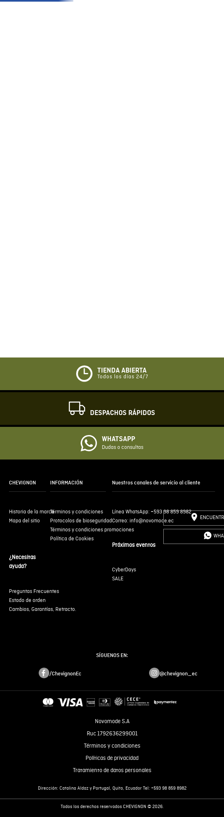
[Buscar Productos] (160, 227)
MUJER (151, 28)
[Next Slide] (216, 136)
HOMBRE (115, 28)
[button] (198, 28)
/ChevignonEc (65, 696)
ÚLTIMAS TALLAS (60, 28)
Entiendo (112, 786)
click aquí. (142, 765)
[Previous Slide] (8, 136)
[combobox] (112, 228)
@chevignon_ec (179, 696)
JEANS (183, 28)
